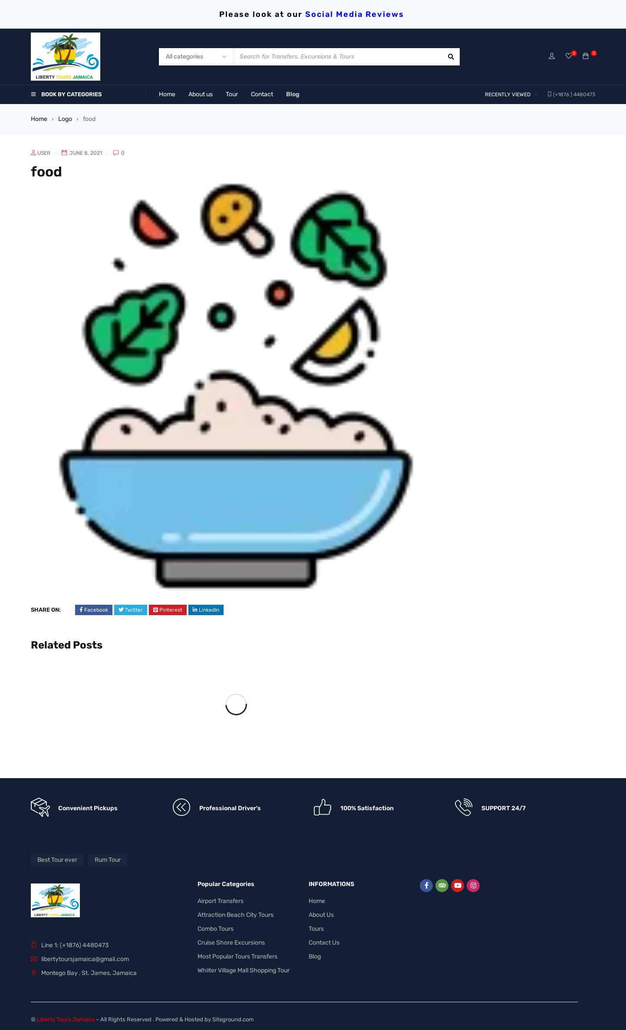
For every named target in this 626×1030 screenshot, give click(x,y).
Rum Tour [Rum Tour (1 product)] (108, 857)
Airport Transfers (221, 898)
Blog (315, 954)
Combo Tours (216, 926)
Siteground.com (233, 1017)
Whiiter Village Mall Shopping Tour (244, 967)
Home (39, 119)
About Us (321, 912)
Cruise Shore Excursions (231, 940)
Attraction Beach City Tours (235, 912)
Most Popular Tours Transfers (237, 954)
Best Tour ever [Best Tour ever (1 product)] (57, 857)
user (43, 153)
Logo (65, 119)
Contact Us (324, 940)
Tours (316, 926)
